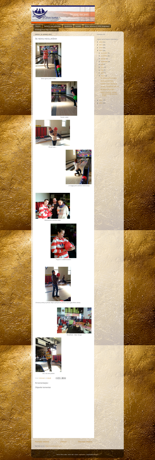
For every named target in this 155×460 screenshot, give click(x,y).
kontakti (78, 26)
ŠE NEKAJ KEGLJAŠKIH (109, 78)
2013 (101, 103)
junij (102, 67)
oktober (103, 59)
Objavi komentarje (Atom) (53, 446)
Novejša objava (42, 441)
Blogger (95, 454)
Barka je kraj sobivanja (52, 26)
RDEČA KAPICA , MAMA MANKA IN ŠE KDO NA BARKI (109, 94)
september (104, 61)
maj (102, 70)
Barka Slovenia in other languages (97, 26)
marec (103, 76)
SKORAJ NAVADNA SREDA (110, 86)
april (102, 73)
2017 (101, 45)
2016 (101, 48)
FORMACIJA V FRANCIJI (109, 84)
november (104, 56)
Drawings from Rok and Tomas (46, 30)
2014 (101, 100)
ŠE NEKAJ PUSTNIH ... (108, 89)
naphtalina (82, 454)
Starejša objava (85, 441)
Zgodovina (68, 26)
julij (102, 64)
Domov (38, 26)
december (104, 53)
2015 (101, 50)
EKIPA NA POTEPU (107, 81)
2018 (101, 42)
